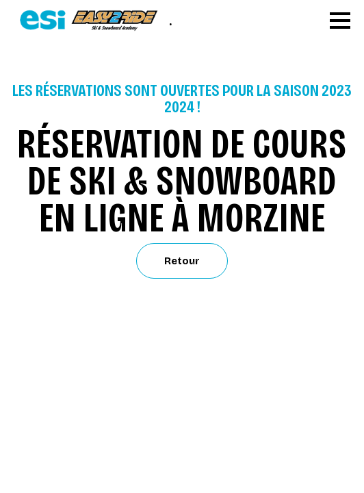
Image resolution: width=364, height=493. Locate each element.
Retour (182, 261)
